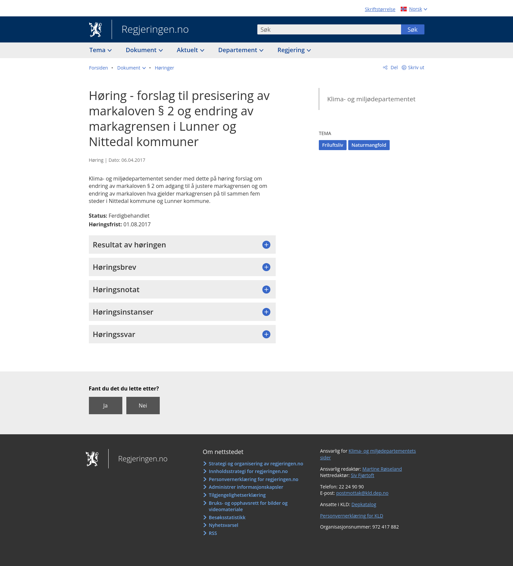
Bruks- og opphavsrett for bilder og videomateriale (248, 506)
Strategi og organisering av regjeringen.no (256, 463)
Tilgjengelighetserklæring (237, 495)
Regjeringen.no (150, 29)
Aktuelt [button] (188, 50)
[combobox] (329, 29)
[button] (131, 68)
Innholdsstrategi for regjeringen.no (248, 471)
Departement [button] (238, 50)
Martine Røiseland (382, 469)
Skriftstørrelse (380, 9)
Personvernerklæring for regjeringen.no (253, 479)
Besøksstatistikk (227, 517)
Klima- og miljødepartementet (371, 99)
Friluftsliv (332, 145)
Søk (412, 29)
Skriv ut (416, 67)
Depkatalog (364, 504)
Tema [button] (98, 50)
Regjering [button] (291, 50)
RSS (213, 533)
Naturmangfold (369, 145)
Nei (143, 405)
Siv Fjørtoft (362, 475)
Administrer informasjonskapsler (246, 487)
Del (393, 67)
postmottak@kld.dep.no (362, 493)
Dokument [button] (142, 50)
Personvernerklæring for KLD (351, 516)
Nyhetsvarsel (223, 525)
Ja (105, 405)
